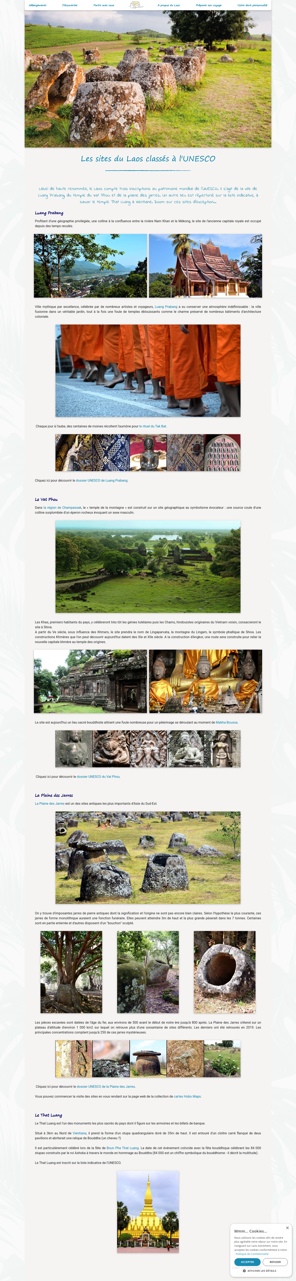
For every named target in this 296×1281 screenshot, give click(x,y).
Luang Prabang (166, 307)
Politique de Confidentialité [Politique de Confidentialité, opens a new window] (252, 1254)
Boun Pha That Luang (123, 1148)
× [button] (287, 1228)
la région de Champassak (62, 508)
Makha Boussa (226, 722)
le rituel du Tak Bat (152, 426)
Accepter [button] (247, 1262)
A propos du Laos (169, 5)
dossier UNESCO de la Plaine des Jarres (106, 1087)
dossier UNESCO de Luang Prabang (102, 480)
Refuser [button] (275, 1262)
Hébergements (37, 5)
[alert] (261, 1250)
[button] (261, 1271)
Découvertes (69, 5)
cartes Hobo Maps (187, 1096)
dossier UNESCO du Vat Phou (98, 777)
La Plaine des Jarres (50, 804)
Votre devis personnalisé (252, 5)
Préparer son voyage (208, 5)
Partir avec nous (104, 5)
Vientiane (80, 1133)
